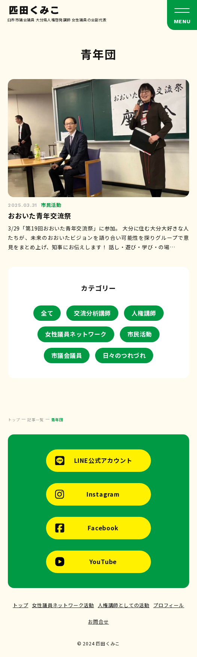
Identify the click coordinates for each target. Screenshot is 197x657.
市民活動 (139, 333)
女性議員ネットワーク (76, 333)
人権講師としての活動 (123, 605)
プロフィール (168, 605)
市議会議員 (66, 355)
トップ (20, 605)
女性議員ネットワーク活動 (63, 605)
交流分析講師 (92, 312)
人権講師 (143, 312)
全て (47, 312)
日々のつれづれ (124, 355)
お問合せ (98, 621)
